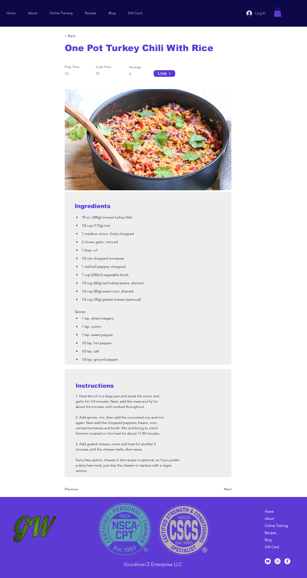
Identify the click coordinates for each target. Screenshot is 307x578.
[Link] (164, 73)
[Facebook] (287, 561)
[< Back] (79, 36)
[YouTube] (268, 561)
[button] (277, 12)
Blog (268, 540)
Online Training (276, 525)
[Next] (220, 489)
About (269, 518)
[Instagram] (278, 561)
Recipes (270, 532)
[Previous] (79, 489)
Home (269, 511)
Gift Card (272, 547)
